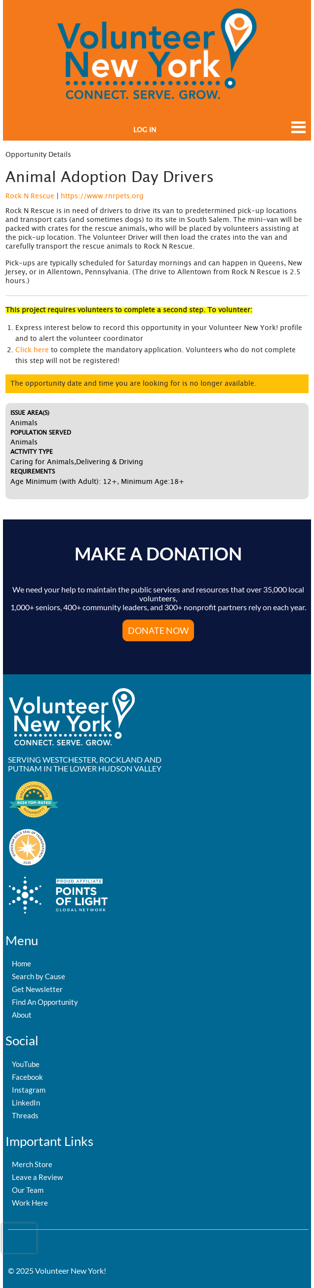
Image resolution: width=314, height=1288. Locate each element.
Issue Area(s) (29, 413)
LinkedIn (26, 1102)
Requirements (32, 472)
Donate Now (158, 630)
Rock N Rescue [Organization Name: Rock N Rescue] (29, 196)
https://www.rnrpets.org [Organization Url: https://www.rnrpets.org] (102, 196)
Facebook (27, 1076)
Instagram (28, 1089)
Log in (144, 130)
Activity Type (31, 452)
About (22, 1014)
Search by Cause (38, 976)
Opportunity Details (38, 154)
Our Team (27, 1189)
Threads (25, 1115)
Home (21, 963)
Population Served (40, 433)
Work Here (30, 1202)
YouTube (25, 1064)
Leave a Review (37, 1177)
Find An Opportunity (45, 1001)
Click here (32, 350)
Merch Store (32, 1164)
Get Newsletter (37, 989)
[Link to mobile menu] (296, 132)
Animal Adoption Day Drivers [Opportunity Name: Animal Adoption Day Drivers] (109, 177)
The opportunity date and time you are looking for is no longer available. (133, 383)
